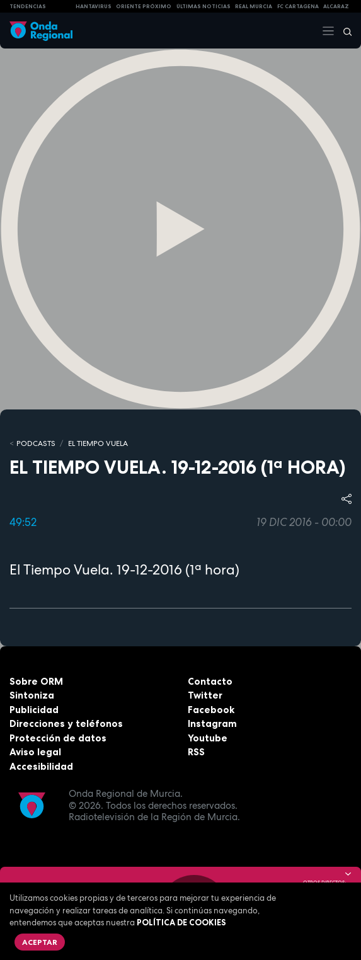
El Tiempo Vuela (98, 443)
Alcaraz (336, 6)
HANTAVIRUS (94, 6)
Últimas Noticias (203, 6)
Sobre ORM (36, 681)
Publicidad (34, 710)
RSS (196, 752)
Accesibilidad (41, 766)
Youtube (207, 738)
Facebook (211, 710)
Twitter (205, 695)
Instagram (212, 723)
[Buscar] (343, 31)
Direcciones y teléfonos (66, 723)
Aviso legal (35, 752)
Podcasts (35, 443)
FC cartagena (298, 6)
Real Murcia (253, 6)
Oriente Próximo (143, 6)
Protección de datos (57, 738)
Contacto (210, 681)
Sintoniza (31, 695)
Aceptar (39, 942)
